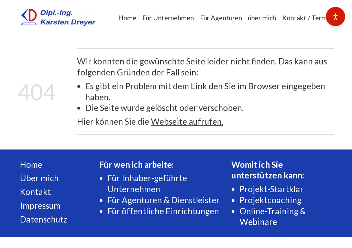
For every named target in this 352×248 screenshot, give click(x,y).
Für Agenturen (221, 18)
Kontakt (35, 192)
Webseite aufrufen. (187, 121)
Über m (33, 178)
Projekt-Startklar (272, 189)
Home (127, 18)
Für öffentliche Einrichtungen (163, 211)
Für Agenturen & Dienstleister (164, 200)
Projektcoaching (270, 200)
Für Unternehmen (168, 18)
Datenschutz (43, 219)
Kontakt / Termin (307, 18)
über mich (262, 18)
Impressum (40, 205)
